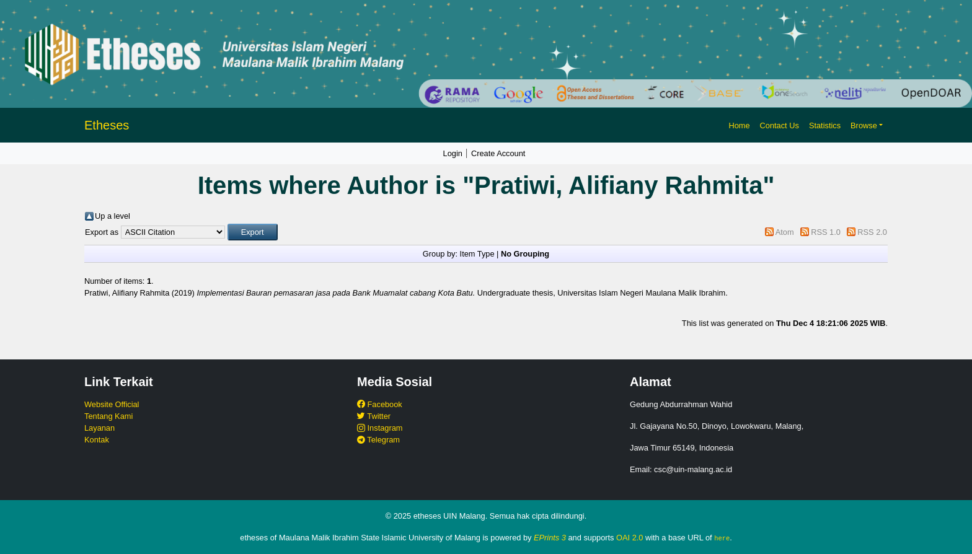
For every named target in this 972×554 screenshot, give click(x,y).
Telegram (378, 439)
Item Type (477, 253)
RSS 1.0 (826, 232)
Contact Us (779, 125)
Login (452, 153)
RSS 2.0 (872, 232)
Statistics (825, 125)
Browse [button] (864, 125)
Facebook (379, 404)
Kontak (96, 439)
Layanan (99, 428)
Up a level (112, 216)
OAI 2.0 (629, 537)
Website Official (111, 404)
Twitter (374, 416)
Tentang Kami (108, 416)
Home (738, 125)
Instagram (379, 428)
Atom (784, 232)
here (722, 538)
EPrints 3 (550, 537)
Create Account (498, 153)
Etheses (106, 125)
